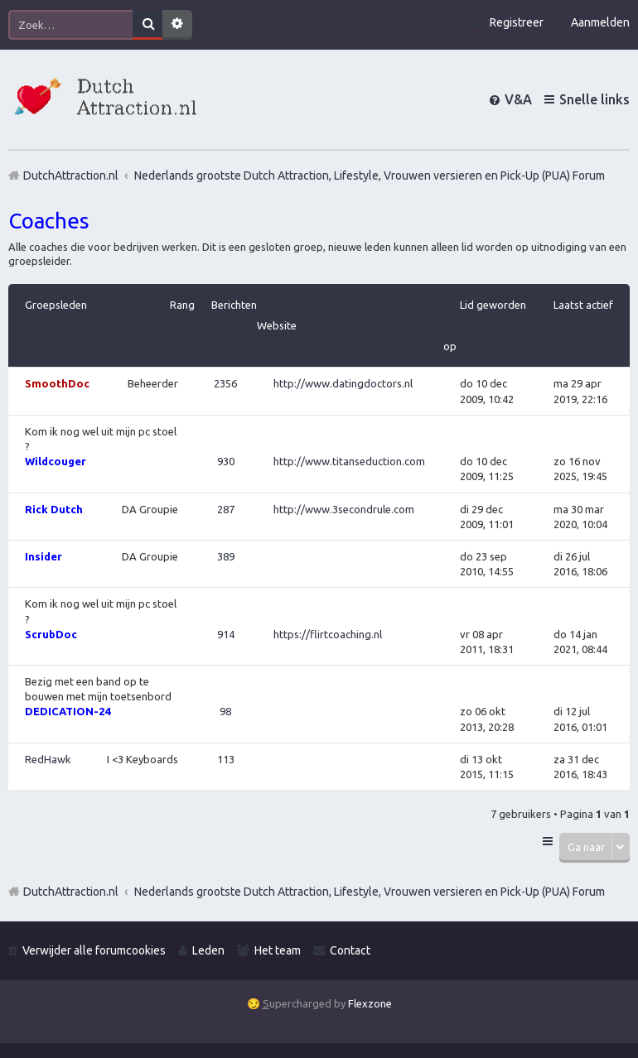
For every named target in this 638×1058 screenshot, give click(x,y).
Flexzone (370, 1003)
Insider (43, 556)
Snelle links (594, 99)
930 (225, 461)
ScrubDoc (51, 634)
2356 (225, 383)
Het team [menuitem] (277, 950)
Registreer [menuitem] (517, 22)
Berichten (234, 304)
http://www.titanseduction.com (349, 461)
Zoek (147, 25)
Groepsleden (56, 304)
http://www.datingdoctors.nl (343, 383)
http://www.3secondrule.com (343, 509)
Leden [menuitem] (208, 950)
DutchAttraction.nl (70, 891)
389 (225, 556)
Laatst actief (583, 304)
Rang (182, 304)
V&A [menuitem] (518, 99)
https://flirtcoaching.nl (327, 634)
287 (225, 509)
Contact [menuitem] (350, 950)
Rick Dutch (54, 509)
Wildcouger (55, 461)
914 (225, 634)
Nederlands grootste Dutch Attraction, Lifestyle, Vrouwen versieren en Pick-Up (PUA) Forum (369, 891)
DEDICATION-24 (67, 711)
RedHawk (48, 759)
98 (225, 711)
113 (225, 759)
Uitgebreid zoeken (177, 25)
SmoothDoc (57, 383)
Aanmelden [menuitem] (600, 22)
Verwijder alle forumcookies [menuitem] (94, 950)
